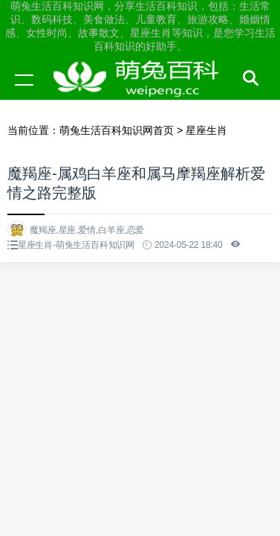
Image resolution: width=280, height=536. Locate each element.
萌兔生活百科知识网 (141, 94)
